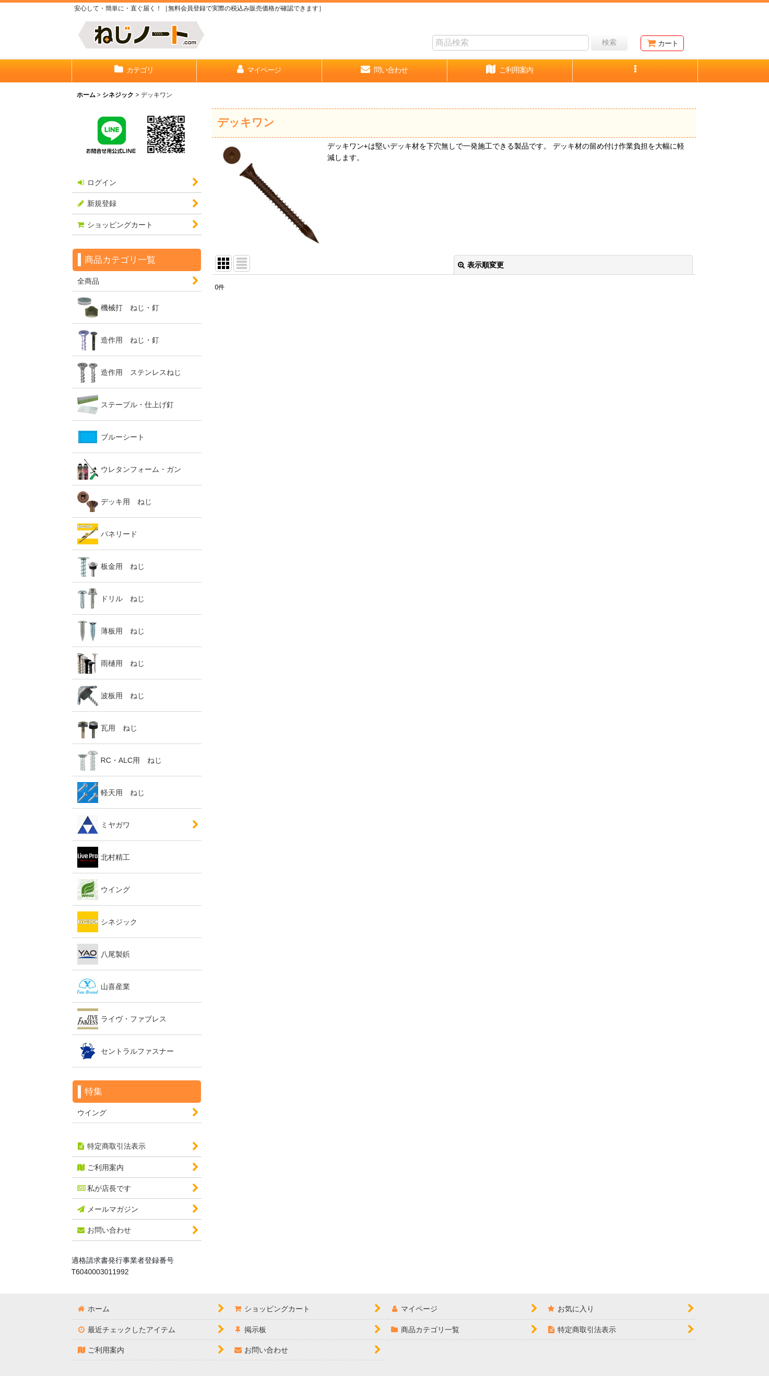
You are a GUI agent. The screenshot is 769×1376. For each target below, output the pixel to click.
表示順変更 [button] (481, 265)
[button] (635, 70)
